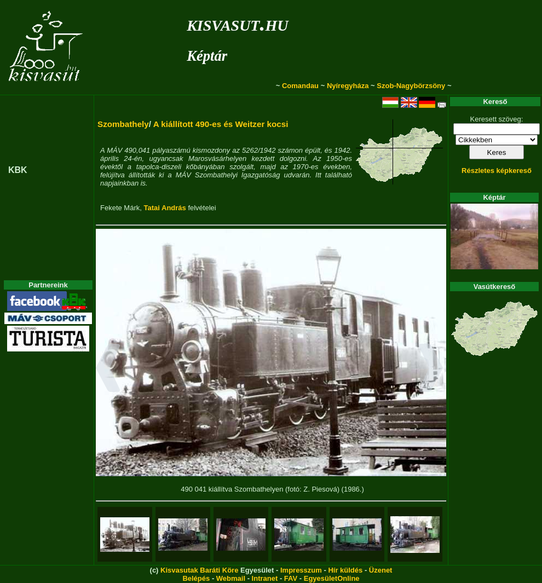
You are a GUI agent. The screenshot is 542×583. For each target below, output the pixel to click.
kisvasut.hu (237, 23)
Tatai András (164, 208)
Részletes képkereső (497, 170)
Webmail (230, 578)
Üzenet (381, 570)
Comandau (300, 86)
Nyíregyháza (348, 86)
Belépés (196, 578)
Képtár (207, 56)
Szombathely (123, 124)
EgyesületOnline (332, 578)
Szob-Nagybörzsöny (411, 86)
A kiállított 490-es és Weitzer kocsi (221, 124)
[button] (108, 369)
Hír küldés (345, 570)
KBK (17, 170)
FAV (290, 578)
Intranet (265, 578)
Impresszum (301, 570)
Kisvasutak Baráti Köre (199, 570)
